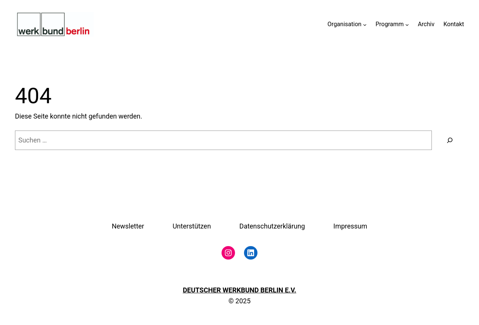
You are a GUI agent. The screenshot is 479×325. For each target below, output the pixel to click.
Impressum (350, 226)
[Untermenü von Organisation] (365, 24)
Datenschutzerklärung (272, 226)
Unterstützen (192, 226)
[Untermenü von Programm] (407, 24)
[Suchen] (450, 140)
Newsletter (128, 226)
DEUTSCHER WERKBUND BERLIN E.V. (239, 290)
